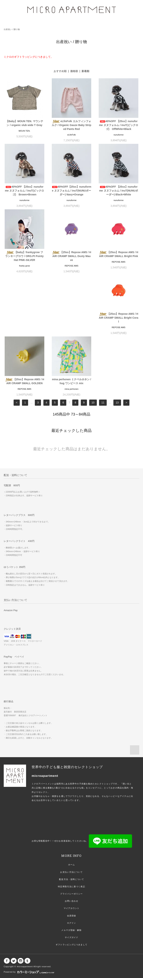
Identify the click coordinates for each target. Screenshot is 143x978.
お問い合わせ (71, 843)
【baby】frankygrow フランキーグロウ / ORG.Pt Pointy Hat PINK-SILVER (24, 256)
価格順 (74, 71)
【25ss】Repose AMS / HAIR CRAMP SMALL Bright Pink (118, 254)
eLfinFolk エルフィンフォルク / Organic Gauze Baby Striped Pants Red (71, 125)
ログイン (71, 865)
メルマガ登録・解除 (71, 872)
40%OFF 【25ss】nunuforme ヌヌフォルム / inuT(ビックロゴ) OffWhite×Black (118, 125)
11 (102, 344)
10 (93, 344)
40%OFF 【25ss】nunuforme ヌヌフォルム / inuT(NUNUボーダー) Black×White (118, 190)
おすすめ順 (60, 71)
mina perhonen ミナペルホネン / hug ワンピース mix (118, 319)
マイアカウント (72, 850)
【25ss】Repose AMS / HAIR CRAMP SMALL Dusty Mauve (71, 256)
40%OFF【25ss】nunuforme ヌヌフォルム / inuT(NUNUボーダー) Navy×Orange (71, 190)
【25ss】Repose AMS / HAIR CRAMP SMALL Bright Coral (24, 321)
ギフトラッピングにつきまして (71, 887)
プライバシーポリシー (71, 836)
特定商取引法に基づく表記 (71, 829)
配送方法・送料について (71, 821)
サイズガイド (71, 880)
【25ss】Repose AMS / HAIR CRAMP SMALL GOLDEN (71, 319)
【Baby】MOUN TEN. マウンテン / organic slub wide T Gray (24, 123)
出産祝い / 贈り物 (12, 29)
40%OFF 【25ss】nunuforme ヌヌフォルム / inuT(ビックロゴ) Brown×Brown (24, 190)
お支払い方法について (71, 814)
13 (117, 344)
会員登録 (71, 858)
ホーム (71, 807)
